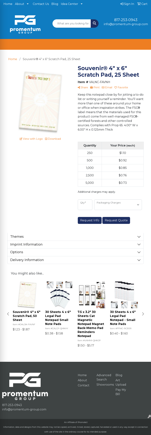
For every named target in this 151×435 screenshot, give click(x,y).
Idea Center (69, 4)
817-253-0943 (125, 20)
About (19, 4)
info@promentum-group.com (126, 24)
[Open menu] (143, 44)
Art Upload (120, 382)
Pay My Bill (120, 392)
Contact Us (41, 4)
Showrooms (104, 384)
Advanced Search (104, 377)
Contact (83, 385)
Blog (54, 4)
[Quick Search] (71, 23)
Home (7, 4)
